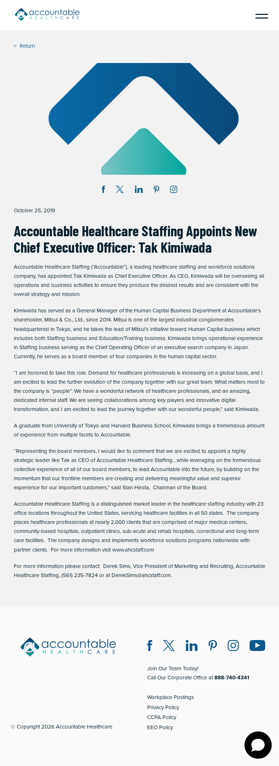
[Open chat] (258, 745)
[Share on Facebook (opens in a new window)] (103, 191)
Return (24, 46)
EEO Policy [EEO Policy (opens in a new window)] (160, 727)
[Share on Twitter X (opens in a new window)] (120, 191)
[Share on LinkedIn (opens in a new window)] (139, 191)
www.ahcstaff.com (133, 550)
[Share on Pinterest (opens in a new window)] (156, 191)
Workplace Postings (170, 697)
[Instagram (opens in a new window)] (173, 191)
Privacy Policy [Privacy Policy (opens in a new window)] (163, 707)
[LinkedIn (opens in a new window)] (192, 647)
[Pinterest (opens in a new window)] (213, 647)
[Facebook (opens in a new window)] (149, 647)
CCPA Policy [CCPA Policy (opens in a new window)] (161, 717)
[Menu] (259, 15)
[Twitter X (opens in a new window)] (169, 647)
